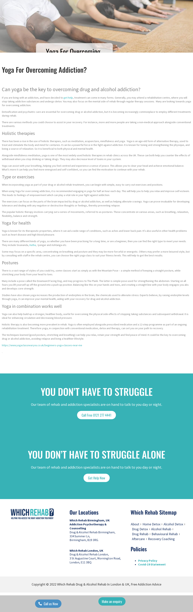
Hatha (32, 245)
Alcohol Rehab (161, 529)
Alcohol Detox (173, 524)
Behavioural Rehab (165, 534)
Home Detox (151, 524)
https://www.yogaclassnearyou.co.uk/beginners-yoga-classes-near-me (42, 345)
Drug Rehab (140, 534)
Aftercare (138, 539)
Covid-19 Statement (152, 564)
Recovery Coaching (161, 539)
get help (68, 97)
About (135, 524)
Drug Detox (140, 529)
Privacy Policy (147, 560)
